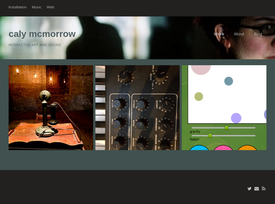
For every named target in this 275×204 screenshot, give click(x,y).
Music (36, 7)
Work (219, 33)
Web (50, 7)
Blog (258, 33)
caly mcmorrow (42, 34)
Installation (18, 7)
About (239, 33)
